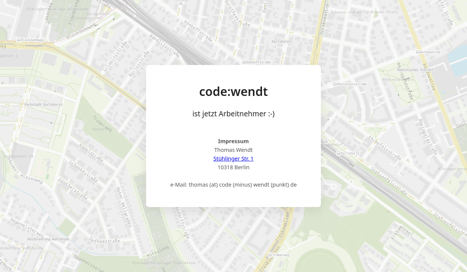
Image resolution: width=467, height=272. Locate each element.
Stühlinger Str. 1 (233, 158)
